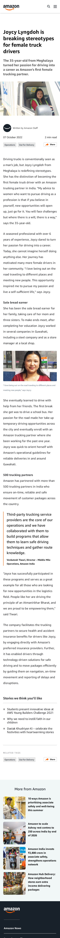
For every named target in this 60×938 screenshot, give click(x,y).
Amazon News (12, 928)
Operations (9, 145)
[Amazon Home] (11, 7)
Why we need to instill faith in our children (28, 720)
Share (50, 144)
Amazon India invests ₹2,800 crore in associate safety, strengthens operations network (42, 856)
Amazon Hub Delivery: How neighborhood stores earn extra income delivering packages (42, 881)
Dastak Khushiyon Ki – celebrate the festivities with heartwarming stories (30, 730)
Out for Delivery (26, 145)
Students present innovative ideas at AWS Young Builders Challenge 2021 (30, 710)
